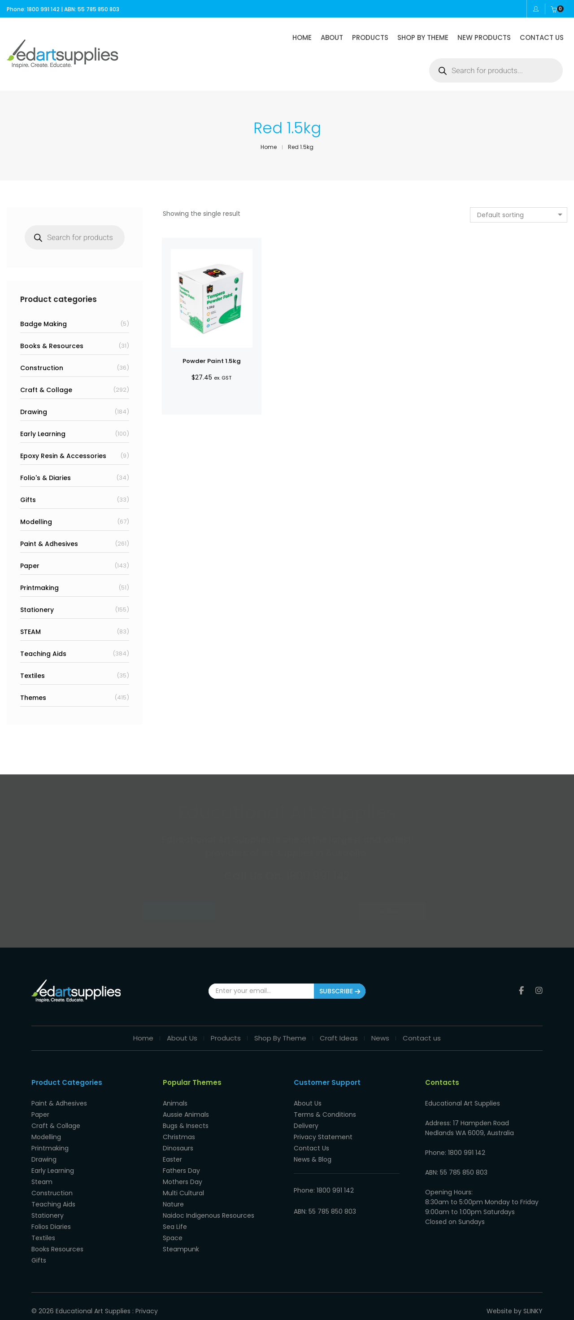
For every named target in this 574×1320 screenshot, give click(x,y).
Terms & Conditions (325, 1114)
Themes (33, 697)
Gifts (28, 499)
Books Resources (57, 1249)
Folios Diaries (51, 1226)
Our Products (203, 911)
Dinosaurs (178, 1148)
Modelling (36, 521)
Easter (172, 1159)
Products (226, 1038)
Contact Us (370, 911)
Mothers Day (182, 1181)
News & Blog (312, 1159)
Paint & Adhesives (49, 543)
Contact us (422, 1038)
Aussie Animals (186, 1114)
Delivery (306, 1125)
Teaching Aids (43, 653)
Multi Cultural (183, 1193)
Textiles (32, 675)
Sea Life (175, 1226)
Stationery (37, 609)
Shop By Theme (280, 1038)
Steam (41, 1181)
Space (173, 1237)
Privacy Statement (323, 1136)
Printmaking (39, 587)
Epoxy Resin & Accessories (63, 455)
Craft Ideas (339, 1038)
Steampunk (181, 1249)
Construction (41, 367)
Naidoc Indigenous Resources (208, 1215)
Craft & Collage (46, 389)
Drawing (33, 411)
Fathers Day (181, 1170)
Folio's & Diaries (45, 477)
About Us (182, 1038)
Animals (175, 1103)
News (380, 1038)
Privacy (146, 1311)
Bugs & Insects (186, 1125)
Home (143, 1038)
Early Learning (42, 433)
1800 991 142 (317, 876)
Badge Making (43, 323)
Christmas (179, 1136)
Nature (173, 1204)
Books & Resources (51, 345)
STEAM (30, 631)
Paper (29, 565)
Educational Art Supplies (93, 1311)
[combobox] (518, 215)
